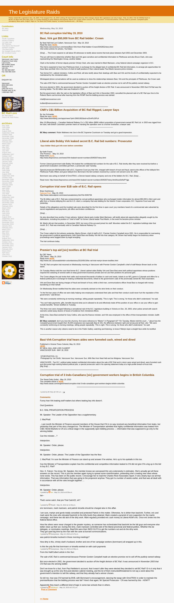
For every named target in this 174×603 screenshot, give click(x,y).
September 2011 (8, 240)
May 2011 (5, 233)
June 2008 (6, 170)
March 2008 (6, 165)
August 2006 (6, 131)
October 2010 (7, 220)
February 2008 (7, 163)
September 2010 (8, 219)
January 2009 (7, 183)
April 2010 (5, 210)
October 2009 (7, 199)
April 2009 (5, 188)
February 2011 (7, 228)
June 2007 (6, 149)
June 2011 (6, 235)
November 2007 (8, 158)
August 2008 (6, 174)
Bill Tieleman (6, 44)
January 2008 (7, 161)
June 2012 (6, 254)
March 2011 (6, 229)
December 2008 (8, 181)
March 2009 (6, 186)
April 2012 (5, 253)
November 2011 (8, 244)
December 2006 (8, 138)
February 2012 (7, 249)
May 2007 (5, 147)
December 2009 (8, 203)
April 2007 (5, 145)
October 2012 (7, 256)
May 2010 (5, 211)
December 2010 (8, 224)
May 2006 (5, 126)
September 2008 (8, 176)
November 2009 (8, 201)
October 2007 (7, 156)
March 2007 (6, 144)
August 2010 (6, 217)
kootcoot (5, 30)
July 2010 (5, 215)
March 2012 (6, 251)
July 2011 (5, 237)
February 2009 (7, 185)
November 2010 (8, 222)
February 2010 (7, 206)
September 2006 (8, 133)
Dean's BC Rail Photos (10, 117)
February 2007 (7, 142)
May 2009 (5, 190)
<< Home (44, 599)
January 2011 (7, 226)
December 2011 (8, 245)
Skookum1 (54, 587)
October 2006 (7, 135)
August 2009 (6, 195)
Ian (52, 492)
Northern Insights (8, 48)
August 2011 (6, 238)
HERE (51, 156)
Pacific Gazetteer (8, 39)
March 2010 (6, 208)
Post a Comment (49, 589)
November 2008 (8, 179)
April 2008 (5, 167)
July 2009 (5, 194)
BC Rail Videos (7, 115)
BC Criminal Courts (9, 53)
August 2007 (6, 152)
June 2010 (6, 213)
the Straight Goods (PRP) (11, 51)
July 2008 (5, 172)
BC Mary (5, 28)
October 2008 (7, 177)
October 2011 (7, 242)
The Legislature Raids (34, 12)
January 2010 (7, 204)
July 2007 (5, 151)
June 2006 (6, 127)
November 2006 (8, 136)
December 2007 (8, 160)
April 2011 (5, 231)
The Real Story (7, 49)
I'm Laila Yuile (7, 42)
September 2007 (8, 154)
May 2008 (5, 169)
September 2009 (8, 197)
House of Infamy (8, 40)
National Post (45, 193)
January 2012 (7, 247)
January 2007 (7, 140)
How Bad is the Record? (11, 46)
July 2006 (5, 129)
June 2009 (6, 192)
